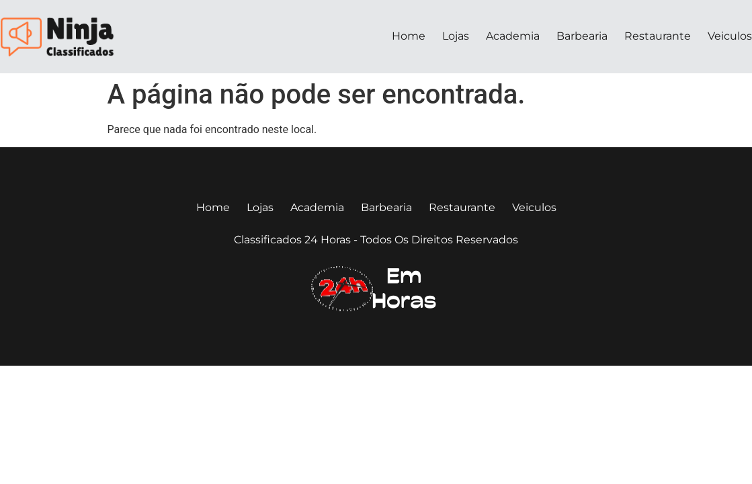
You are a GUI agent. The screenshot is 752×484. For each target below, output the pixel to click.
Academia (513, 36)
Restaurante (657, 36)
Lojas (455, 36)
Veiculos (730, 36)
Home (408, 36)
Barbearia (582, 36)
